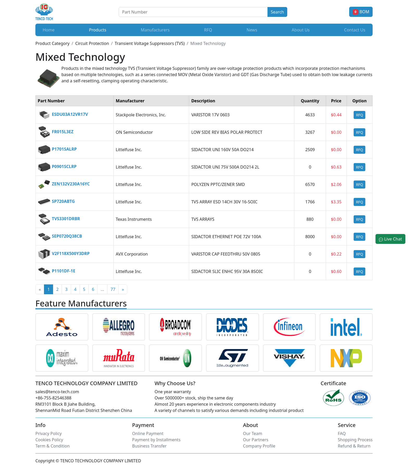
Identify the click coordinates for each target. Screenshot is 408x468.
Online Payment (147, 433)
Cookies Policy (49, 440)
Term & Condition (52, 446)
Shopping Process (355, 440)
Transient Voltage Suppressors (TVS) (150, 43)
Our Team (252, 433)
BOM (361, 12)
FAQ (342, 433)
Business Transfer (149, 446)
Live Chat (390, 239)
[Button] (193, 12)
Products (99, 29)
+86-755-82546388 (53, 398)
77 (113, 289)
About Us (301, 30)
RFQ (208, 30)
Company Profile (259, 446)
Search (277, 12)
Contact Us (354, 30)
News (251, 30)
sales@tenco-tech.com (57, 392)
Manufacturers (155, 30)
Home (49, 30)
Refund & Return (354, 446)
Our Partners (255, 440)
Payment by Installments (156, 440)
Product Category (52, 43)
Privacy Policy (48, 433)
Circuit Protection (92, 43)
